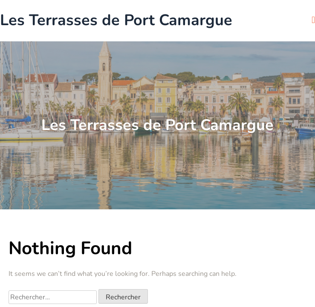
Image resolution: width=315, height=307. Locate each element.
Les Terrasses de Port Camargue (116, 21)
